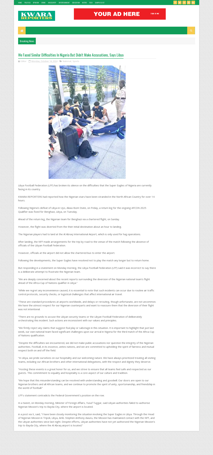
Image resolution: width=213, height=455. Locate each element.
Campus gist (99, 2)
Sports (76, 61)
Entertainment (64, 2)
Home (20, 2)
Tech (91, 2)
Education (76, 2)
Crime (43, 2)
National (67, 61)
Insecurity (52, 2)
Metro (84, 2)
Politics (27, 2)
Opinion (36, 2)
